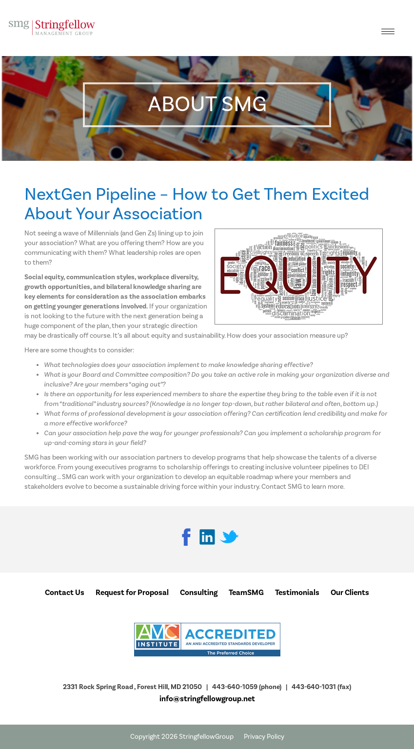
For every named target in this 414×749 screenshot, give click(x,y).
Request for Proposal (132, 592)
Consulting (198, 592)
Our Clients (350, 592)
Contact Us (64, 592)
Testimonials (297, 592)
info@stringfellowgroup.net (207, 699)
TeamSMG (246, 592)
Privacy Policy (264, 736)
